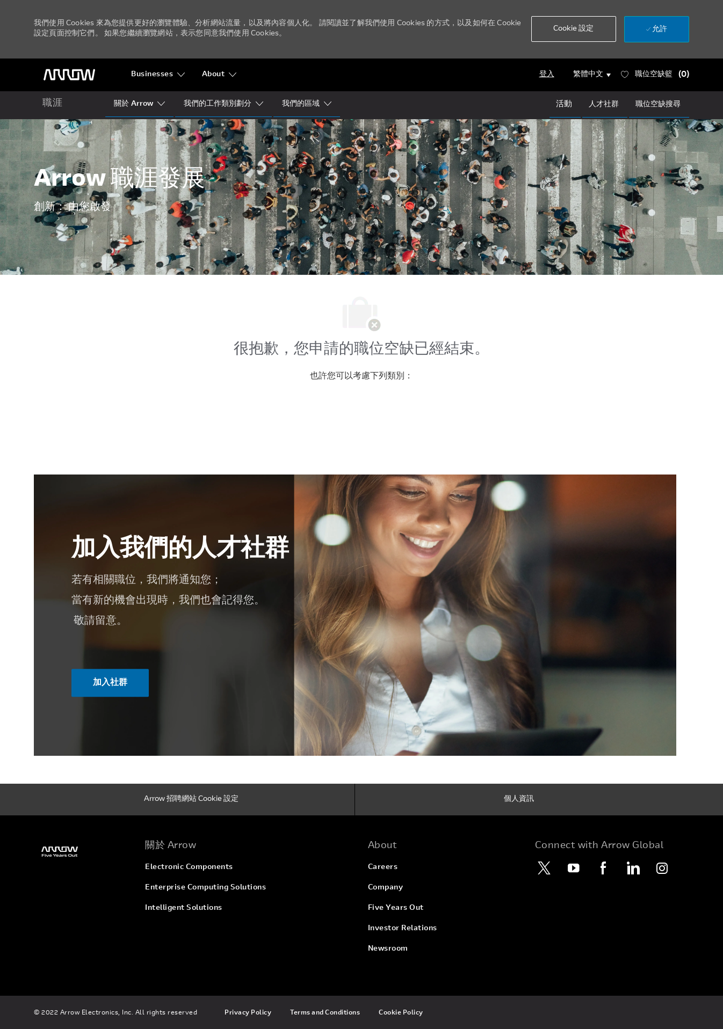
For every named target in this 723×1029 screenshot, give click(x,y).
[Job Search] (658, 104)
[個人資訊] (519, 800)
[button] (573, 29)
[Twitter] (544, 868)
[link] (83, 851)
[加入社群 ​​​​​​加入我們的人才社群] (110, 683)
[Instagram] (662, 868)
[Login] (547, 75)
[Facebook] (603, 868)
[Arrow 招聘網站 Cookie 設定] (191, 800)
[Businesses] (158, 74)
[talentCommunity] (604, 104)
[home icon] (52, 104)
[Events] (564, 104)
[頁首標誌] (69, 75)
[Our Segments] (217, 104)
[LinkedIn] (633, 868)
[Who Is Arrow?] (133, 104)
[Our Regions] (301, 104)
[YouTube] (573, 868)
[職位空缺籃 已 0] (655, 75)
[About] (219, 74)
